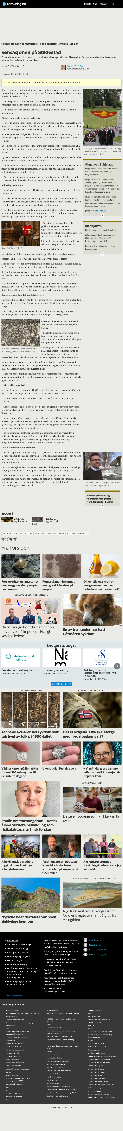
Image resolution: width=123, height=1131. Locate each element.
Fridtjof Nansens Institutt (15, 1043)
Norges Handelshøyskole (56, 1064)
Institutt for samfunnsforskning (17, 1069)
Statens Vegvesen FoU (96, 1043)
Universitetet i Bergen (96, 1069)
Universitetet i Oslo (95, 1075)
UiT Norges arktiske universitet (99, 1062)
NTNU (49, 1024)
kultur (28, 534)
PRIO (90, 1013)
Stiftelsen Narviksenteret (97, 1047)
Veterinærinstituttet (95, 1091)
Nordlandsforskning (54, 1058)
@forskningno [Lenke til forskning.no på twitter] (95, 940)
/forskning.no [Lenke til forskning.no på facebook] (95, 945)
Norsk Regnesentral (54, 1080)
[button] (117, 666)
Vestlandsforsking (94, 1088)
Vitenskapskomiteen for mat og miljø (101, 1097)
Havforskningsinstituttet (15, 1050)
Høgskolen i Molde (13, 1053)
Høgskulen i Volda (12, 1059)
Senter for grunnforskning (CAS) (100, 1031)
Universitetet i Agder (95, 1066)
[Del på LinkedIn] (11, 539)
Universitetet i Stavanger (97, 1078)
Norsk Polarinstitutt (54, 1077)
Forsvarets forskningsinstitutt (17, 1037)
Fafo (7, 1028)
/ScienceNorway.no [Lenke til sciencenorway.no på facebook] (97, 954)
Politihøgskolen (94, 1010)
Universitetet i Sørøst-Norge (98, 1081)
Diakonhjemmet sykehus (15, 1020)
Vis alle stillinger (61, 684)
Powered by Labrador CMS (61, 1108)
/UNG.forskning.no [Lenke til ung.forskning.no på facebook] (97, 950)
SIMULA (91, 1025)
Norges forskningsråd (55, 1067)
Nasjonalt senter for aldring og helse (60, 1036)
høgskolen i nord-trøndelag (49, 534)
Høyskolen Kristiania (13, 1066)
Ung (95, 4)
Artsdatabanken (11, 1016)
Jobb (112, 4)
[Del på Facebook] (3, 539)
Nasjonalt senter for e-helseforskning (60, 1040)
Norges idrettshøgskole (55, 1074)
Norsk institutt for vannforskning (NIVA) (61, 1093)
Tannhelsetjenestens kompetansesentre (102, 1056)
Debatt (87, 4)
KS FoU (8, 1072)
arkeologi (83, 534)
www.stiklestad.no (98, 210)
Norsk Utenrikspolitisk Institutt (58, 1086)
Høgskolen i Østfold (13, 1056)
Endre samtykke (14, 996)
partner (18, 534)
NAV (7, 1087)
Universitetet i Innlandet (96, 1072)
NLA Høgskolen (52, 1010)
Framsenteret (11, 1040)
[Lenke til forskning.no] (40, 3)
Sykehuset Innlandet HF (96, 1053)
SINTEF (90, 1028)
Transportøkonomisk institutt (99, 1059)
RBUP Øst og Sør (94, 1016)
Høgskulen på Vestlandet (15, 1062)
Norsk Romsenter (53, 1083)
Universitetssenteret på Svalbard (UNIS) (102, 1085)
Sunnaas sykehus (94, 1050)
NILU (7, 1099)
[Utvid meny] (120, 4)
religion (7, 534)
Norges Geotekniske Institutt (57, 1061)
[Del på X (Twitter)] (7, 539)
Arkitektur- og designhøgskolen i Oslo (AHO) (22, 1013)
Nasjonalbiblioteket (54, 1028)
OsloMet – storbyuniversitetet (57, 1096)
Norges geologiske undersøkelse (59, 1071)
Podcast (103, 4)
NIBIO (8, 1090)
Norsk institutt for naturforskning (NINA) (62, 1090)
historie (71, 534)
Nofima (49, 1052)
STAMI (90, 1040)
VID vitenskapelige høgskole (98, 1094)
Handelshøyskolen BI (13, 1047)
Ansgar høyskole (12, 1010)
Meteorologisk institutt (14, 1084)
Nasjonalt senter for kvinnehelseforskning (62, 1043)
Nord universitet (52, 1055)
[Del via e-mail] (15, 539)
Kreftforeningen (12, 1075)
